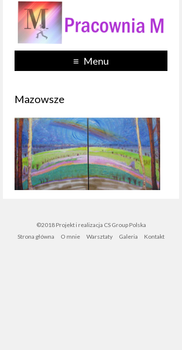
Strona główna (35, 236)
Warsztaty (99, 236)
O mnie (70, 236)
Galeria (128, 236)
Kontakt (154, 236)
